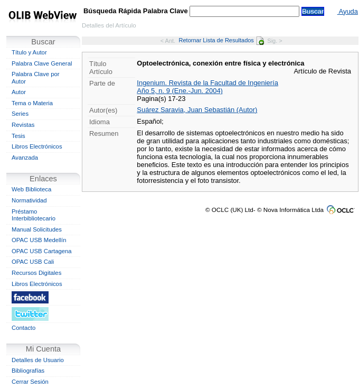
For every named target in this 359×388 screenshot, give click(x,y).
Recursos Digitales (36, 273)
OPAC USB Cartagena (42, 251)
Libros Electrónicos (37, 146)
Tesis (18, 136)
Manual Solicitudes (37, 229)
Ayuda (347, 11)
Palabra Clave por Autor (36, 78)
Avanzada (25, 157)
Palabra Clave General (42, 63)
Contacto (23, 328)
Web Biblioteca (31, 189)
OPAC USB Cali (33, 261)
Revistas (23, 125)
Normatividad (29, 200)
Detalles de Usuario (38, 360)
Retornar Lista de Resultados (221, 40)
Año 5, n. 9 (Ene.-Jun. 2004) (180, 91)
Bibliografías (28, 370)
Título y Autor (29, 52)
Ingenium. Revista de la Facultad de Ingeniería (207, 83)
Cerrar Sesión (30, 381)
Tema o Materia (32, 103)
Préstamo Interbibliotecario (33, 215)
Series (20, 113)
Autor (19, 92)
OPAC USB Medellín (39, 240)
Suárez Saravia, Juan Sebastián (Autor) (197, 110)
